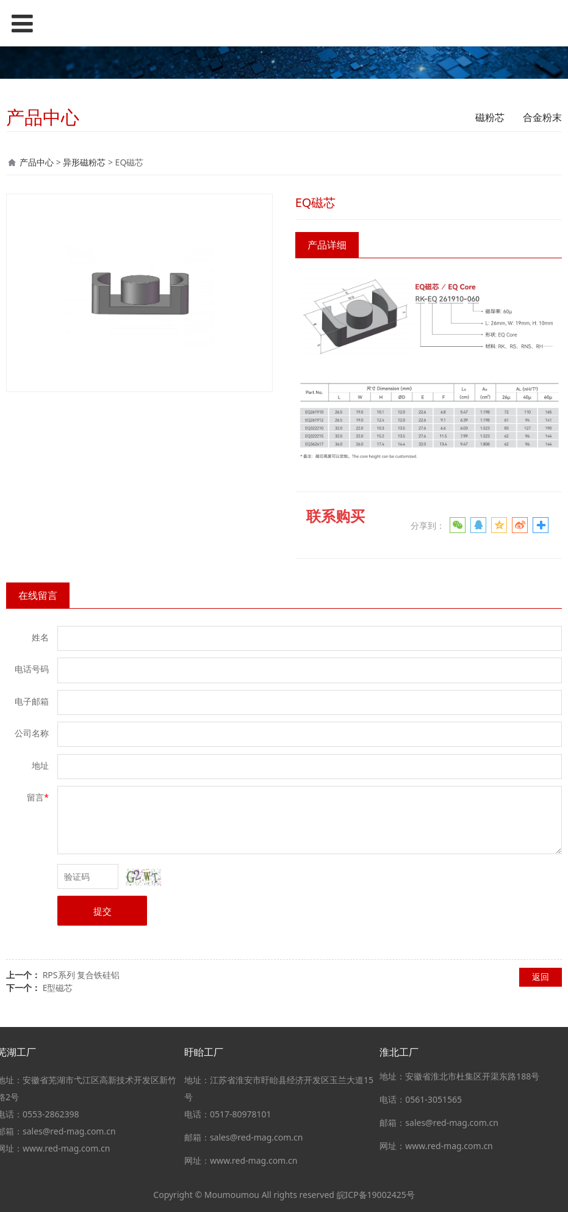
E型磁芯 (58, 987)
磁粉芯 (490, 117)
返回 (540, 976)
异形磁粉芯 (84, 162)
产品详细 (327, 245)
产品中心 (37, 162)
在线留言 (37, 595)
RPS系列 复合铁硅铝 (81, 975)
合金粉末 (542, 117)
